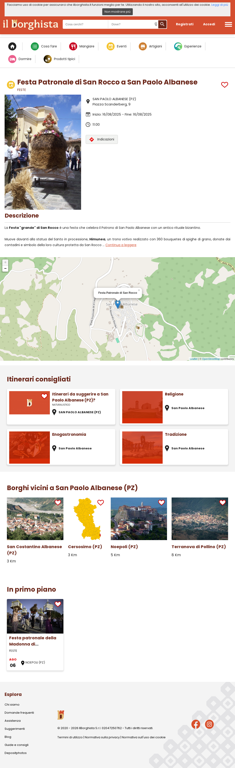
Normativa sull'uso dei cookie (144, 737)
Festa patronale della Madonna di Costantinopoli (32, 644)
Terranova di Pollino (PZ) (199, 547)
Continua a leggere (120, 245)
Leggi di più (219, 5)
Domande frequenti (19, 712)
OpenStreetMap (211, 359)
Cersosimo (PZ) (85, 547)
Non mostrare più (117, 11)
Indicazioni (101, 139)
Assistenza (13, 721)
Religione (174, 394)
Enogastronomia (69, 434)
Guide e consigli (16, 745)
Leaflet (194, 359)
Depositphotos (16, 753)
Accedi (209, 24)
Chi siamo (12, 704)
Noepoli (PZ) (124, 547)
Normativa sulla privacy (102, 737)
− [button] (5, 268)
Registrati (184, 24)
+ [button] (5, 262)
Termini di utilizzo (70, 737)
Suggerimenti (15, 729)
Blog (8, 737)
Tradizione (176, 434)
